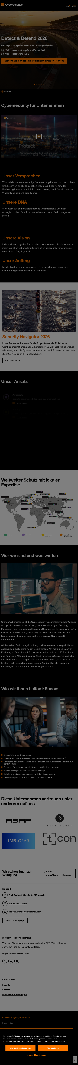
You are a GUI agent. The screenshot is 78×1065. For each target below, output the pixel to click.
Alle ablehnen (53, 1048)
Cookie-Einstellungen (36, 1055)
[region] (36, 1045)
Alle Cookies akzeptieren (20, 1048)
